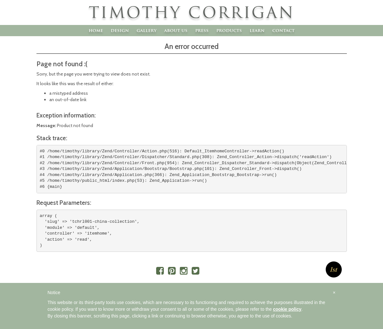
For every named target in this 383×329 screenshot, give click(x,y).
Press (202, 30)
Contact (283, 30)
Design (120, 30)
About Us (176, 30)
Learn (257, 30)
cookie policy (287, 309)
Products (229, 30)
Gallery (146, 30)
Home (96, 30)
